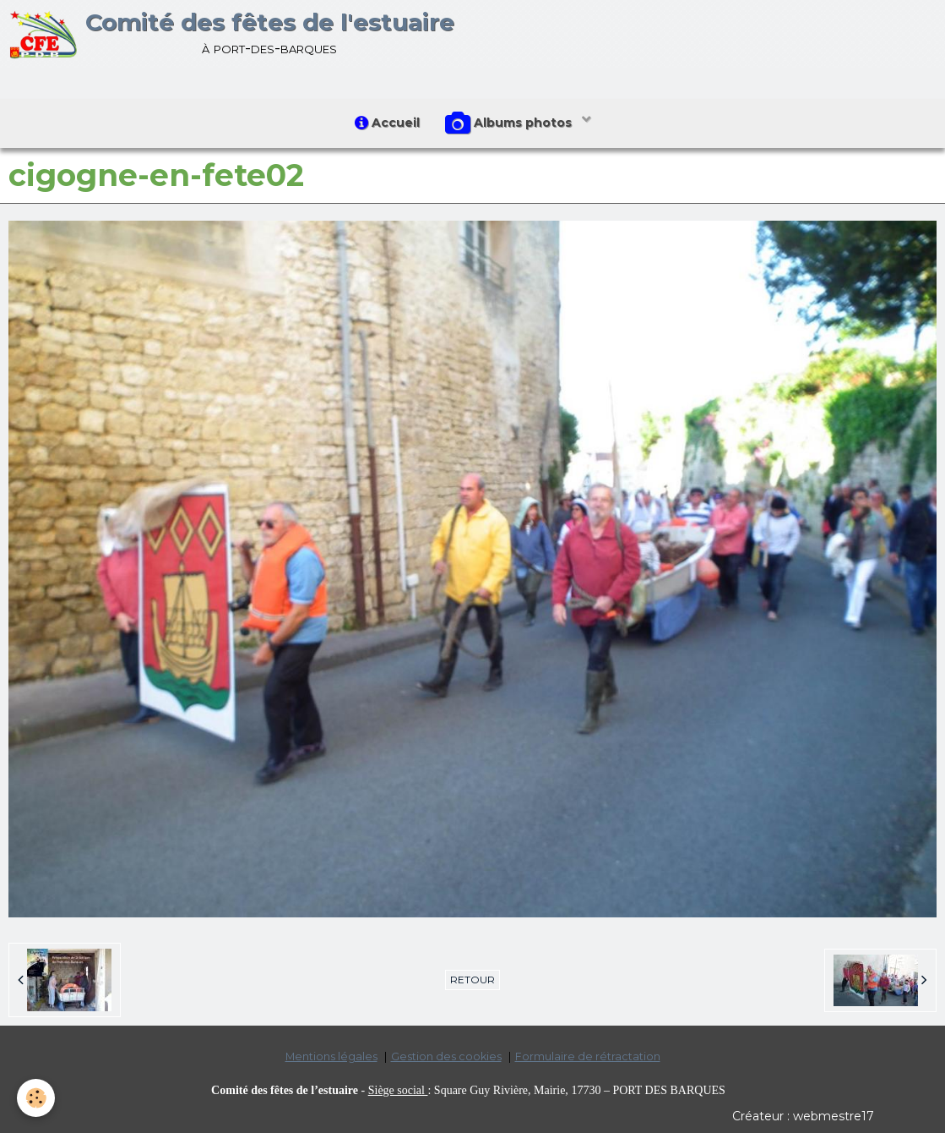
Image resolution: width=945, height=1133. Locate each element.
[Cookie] (36, 1098)
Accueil (387, 122)
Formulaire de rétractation (587, 1056)
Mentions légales (331, 1056)
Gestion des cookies (446, 1056)
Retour (472, 979)
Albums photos (510, 123)
